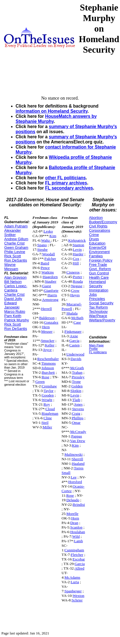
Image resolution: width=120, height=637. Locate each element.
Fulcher (50, 258)
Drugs (94, 239)
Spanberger (72, 591)
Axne (74, 336)
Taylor (49, 391)
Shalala (71, 313)
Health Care (99, 277)
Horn (75, 518)
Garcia (75, 340)
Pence (45, 268)
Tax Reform (98, 307)
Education (97, 243)
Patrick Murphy (16, 320)
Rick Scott (12, 256)
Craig (76, 413)
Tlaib (76, 400)
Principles (97, 299)
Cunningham (74, 550)
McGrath (77, 368)
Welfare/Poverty (102, 320)
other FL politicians (65, 177)
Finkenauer (72, 331)
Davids (76, 359)
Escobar (79, 559)
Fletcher (77, 554)
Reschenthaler (48, 359)
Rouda (78, 281)
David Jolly (13, 299)
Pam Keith (12, 316)
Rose (45, 377)
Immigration (98, 290)
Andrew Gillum (16, 239)
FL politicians (98, 352)
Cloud (50, 409)
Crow (75, 290)
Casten (75, 345)
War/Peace (98, 316)
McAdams (72, 577)
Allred (79, 568)
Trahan (77, 372)
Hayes (75, 295)
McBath (77, 318)
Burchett (48, 372)
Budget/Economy (103, 222)
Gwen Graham (16, 247)
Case (77, 322)
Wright (47, 400)
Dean (74, 523)
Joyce (47, 350)
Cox (76, 258)
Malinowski (73, 454)
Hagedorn (50, 277)
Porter (77, 277)
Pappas (76, 436)
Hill (76, 263)
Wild (76, 536)
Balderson (46, 318)
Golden (77, 386)
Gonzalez (51, 322)
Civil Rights (98, 226)
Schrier (77, 600)
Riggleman (50, 413)
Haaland (78, 463)
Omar (76, 422)
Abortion (96, 217)
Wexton (78, 595)
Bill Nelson (13, 282)
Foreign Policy (100, 260)
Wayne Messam (11, 266)
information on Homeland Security (52, 111)
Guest (46, 286)
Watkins (47, 272)
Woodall (48, 254)
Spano (42, 245)
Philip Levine (14, 252)
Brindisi (79, 504)
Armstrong (50, 299)
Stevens (78, 409)
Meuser (46, 331)
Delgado (72, 500)
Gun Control (99, 273)
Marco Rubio (14, 311)
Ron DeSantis (15, 260)
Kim (53, 236)
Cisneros (73, 272)
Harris (52, 295)
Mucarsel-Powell (72, 306)
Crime (94, 235)
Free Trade (98, 264)
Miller (47, 427)
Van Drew (77, 441)
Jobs (93, 294)
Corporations (99, 230)
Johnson (47, 368)
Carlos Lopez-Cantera (15, 288)
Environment (99, 252)
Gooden (48, 395)
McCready (78, 432)
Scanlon (76, 527)
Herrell (46, 309)
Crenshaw (49, 386)
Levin (77, 249)
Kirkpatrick (77, 240)
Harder (78, 254)
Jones (78, 404)
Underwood (75, 354)
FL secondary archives (69, 188)
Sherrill (77, 459)
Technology (98, 311)
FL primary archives (66, 182)
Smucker (47, 340)
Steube (42, 249)
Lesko (48, 231)
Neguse (76, 286)
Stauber (50, 281)
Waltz (46, 240)
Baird (45, 263)
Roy (47, 404)
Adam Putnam (16, 226)
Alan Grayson (15, 277)
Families (96, 256)
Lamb (78, 541)
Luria (75, 582)
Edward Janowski (11, 305)
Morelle (72, 513)
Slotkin (75, 391)
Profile (93, 348)
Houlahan (77, 532)
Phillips (77, 418)
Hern (46, 327)
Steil (44, 422)
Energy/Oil (97, 247)
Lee (74, 477)
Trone (76, 381)
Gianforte (51, 290)
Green (40, 381)
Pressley (78, 377)
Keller (49, 345)
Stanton (78, 245)
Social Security (101, 303)
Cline (48, 418)
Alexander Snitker (12, 232)
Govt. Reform (100, 269)
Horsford (75, 482)
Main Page (96, 345)
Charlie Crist (14, 243)
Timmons (48, 363)
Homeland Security (97, 284)
